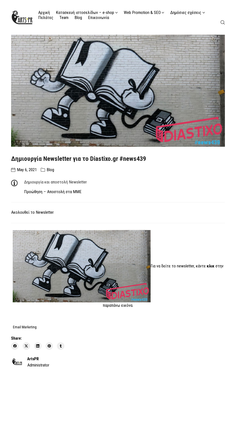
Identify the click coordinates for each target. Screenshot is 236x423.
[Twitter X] (26, 346)
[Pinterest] (49, 346)
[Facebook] (15, 346)
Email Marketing (25, 327)
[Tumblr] (60, 346)
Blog (50, 169)
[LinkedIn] (38, 346)
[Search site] (222, 22)
